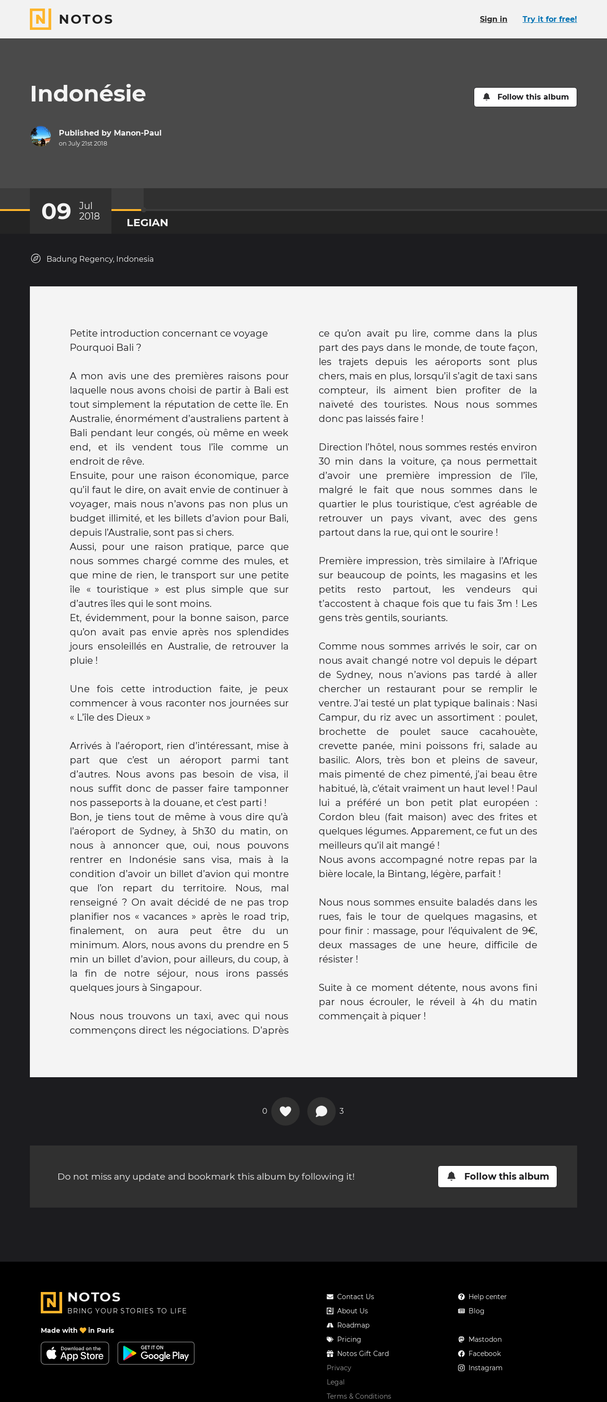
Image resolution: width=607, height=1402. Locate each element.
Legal (336, 1382)
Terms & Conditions (359, 1396)
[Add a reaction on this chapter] (285, 1111)
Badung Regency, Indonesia (92, 259)
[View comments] (321, 1111)
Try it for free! (550, 19)
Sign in (493, 19)
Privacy (339, 1368)
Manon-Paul (138, 132)
